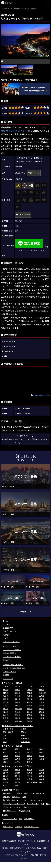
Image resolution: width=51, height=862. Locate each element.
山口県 (29, 712)
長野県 (5, 699)
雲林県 (29, 776)
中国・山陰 (25, 738)
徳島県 (41, 712)
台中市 (29, 752)
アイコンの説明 (23, 214)
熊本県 (29, 718)
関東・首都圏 (8, 732)
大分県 (41, 718)
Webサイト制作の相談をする (14, 668)
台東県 (29, 756)
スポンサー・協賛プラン (12, 646)
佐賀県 (5, 718)
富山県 (17, 699)
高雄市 (5, 756)
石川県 (29, 699)
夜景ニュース (29, 793)
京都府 (17, 705)
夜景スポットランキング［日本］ (19, 725)
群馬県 (17, 693)
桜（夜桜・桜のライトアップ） (15, 800)
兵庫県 (29, 705)
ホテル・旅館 (15, 807)
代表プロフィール (9, 631)
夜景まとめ (40, 793)
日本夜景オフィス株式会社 (23, 848)
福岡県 (41, 715)
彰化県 (41, 756)
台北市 (5, 749)
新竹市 (5, 752)
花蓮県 (41, 759)
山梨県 (41, 696)
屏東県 (17, 756)
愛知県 (5, 702)
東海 (23, 735)
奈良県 (5, 709)
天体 (42, 804)
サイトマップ (8, 679)
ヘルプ (5, 638)
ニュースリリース (9, 672)
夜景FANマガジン (11, 790)
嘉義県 (41, 776)
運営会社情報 (8, 628)
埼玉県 (5, 696)
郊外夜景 (18, 179)
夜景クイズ (16, 797)
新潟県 (29, 696)
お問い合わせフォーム (24, 436)
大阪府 (5, 705)
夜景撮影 (6, 797)
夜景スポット (8, 793)
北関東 (23, 729)
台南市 (41, 752)
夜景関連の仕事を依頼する (13, 665)
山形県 (17, 690)
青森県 (17, 686)
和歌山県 (18, 709)
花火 (24, 797)
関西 (4, 738)
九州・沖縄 (25, 742)
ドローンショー (33, 804)
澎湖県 (5, 762)
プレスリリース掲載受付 (12, 650)
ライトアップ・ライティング (14, 804)
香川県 (5, 715)
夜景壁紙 (18, 827)
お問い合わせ (8, 660)
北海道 (5, 686)
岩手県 (29, 686)
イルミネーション (35, 800)
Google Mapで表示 (42, 395)
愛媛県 (17, 715)
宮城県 (41, 686)
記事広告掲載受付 (9, 653)
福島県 (29, 690)
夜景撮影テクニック (31, 827)
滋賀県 (41, 705)
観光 (48, 804)
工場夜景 (18, 793)
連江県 (29, 762)
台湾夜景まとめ (24, 811)
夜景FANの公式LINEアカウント (14, 131)
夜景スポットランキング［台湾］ (19, 766)
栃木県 (5, 693)
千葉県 (17, 696)
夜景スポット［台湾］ (13, 746)
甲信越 (23, 732)
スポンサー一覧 (25, 612)
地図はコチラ (34, 173)
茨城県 (41, 690)
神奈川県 (42, 693)
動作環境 (6, 675)
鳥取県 (29, 709)
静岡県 (29, 702)
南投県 (5, 759)
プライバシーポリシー (11, 642)
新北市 (17, 749)
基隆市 (41, 749)
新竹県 (17, 752)
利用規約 (6, 635)
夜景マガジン (8, 827)
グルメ (5, 807)
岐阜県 (17, 702)
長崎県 (17, 718)
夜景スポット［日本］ (13, 683)
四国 (4, 742)
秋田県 (5, 690)
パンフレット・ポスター (12, 657)
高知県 (29, 715)
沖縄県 (29, 721)
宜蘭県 (29, 759)
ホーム (5, 621)
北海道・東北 (8, 729)
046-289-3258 (28, 841)
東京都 (29, 693)
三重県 (41, 702)
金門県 (17, 762)
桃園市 (29, 749)
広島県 (17, 712)
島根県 (41, 709)
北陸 (4, 735)
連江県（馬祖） (33, 782)
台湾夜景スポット (29, 807)
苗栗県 (17, 759)
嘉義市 (17, 785)
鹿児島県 (18, 721)
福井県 (41, 699)
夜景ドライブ (29, 819)
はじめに (6, 624)
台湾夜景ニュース (9, 811)
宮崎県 (5, 721)
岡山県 (5, 712)
